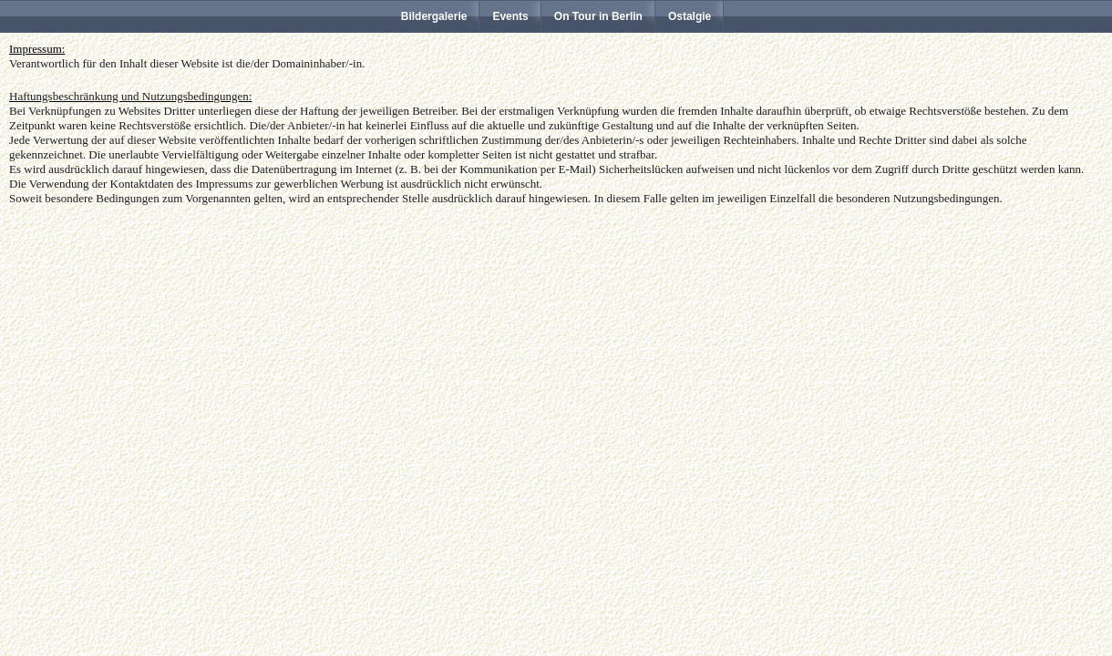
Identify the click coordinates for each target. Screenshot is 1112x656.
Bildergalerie (434, 16)
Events (510, 16)
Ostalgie (689, 16)
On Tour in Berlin (598, 16)
